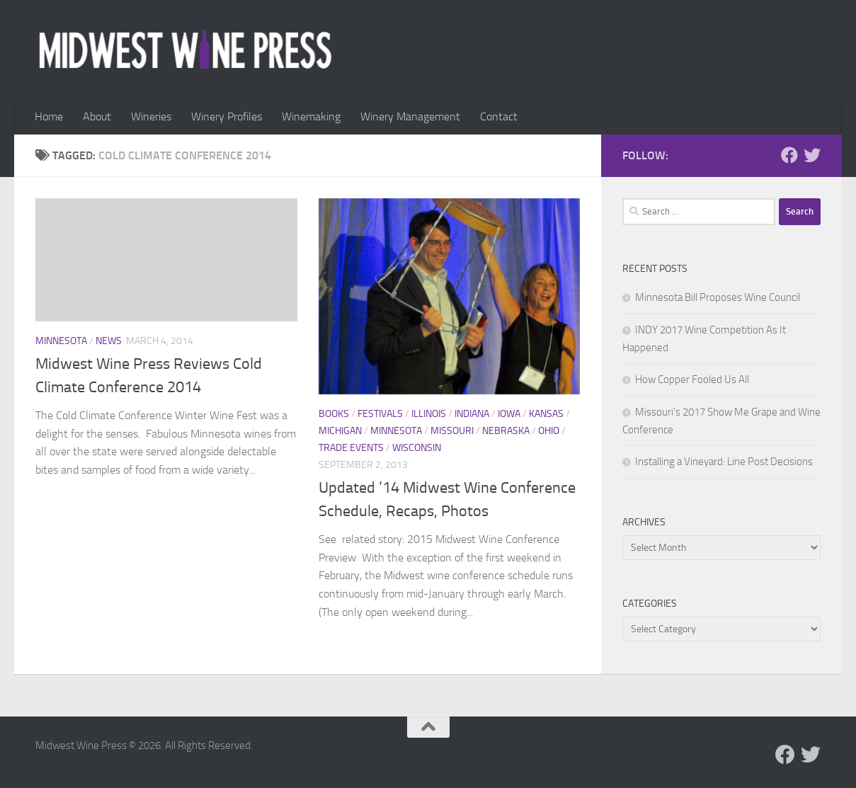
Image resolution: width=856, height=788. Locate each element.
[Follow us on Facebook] (789, 155)
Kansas (546, 414)
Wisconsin (416, 448)
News (109, 341)
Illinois (428, 414)
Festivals (380, 414)
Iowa (509, 414)
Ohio (548, 431)
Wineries (151, 116)
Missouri (452, 431)
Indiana (472, 414)
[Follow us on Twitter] (812, 155)
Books (334, 414)
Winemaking (311, 116)
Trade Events (351, 448)
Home (49, 116)
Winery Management (410, 116)
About (97, 116)
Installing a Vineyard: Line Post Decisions (724, 461)
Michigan (340, 431)
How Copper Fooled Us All (692, 379)
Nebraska (506, 431)
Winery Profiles (226, 116)
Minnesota (61, 341)
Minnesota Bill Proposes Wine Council (717, 297)
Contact (499, 116)
